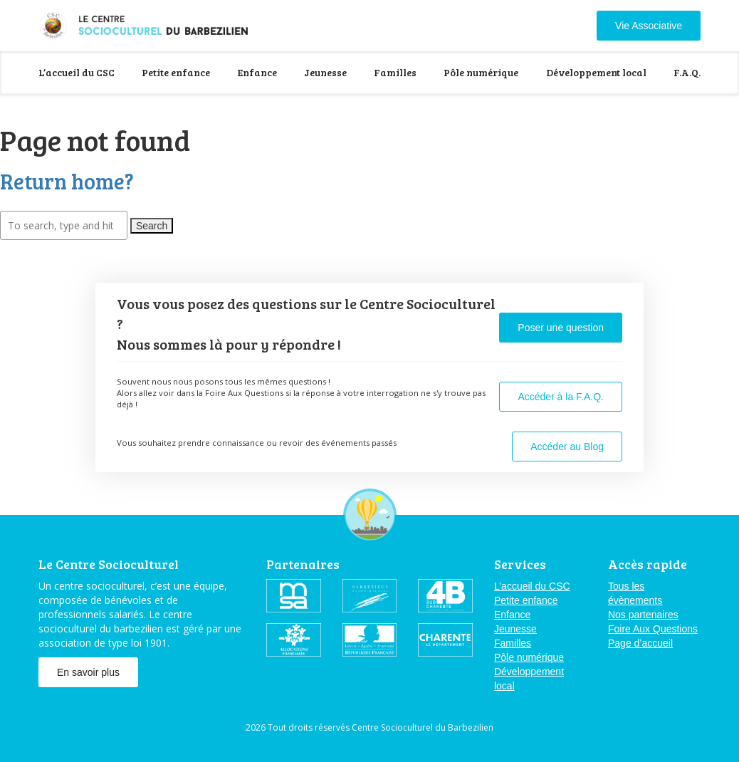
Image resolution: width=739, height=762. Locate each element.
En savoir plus (88, 672)
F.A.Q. (687, 72)
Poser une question (561, 327)
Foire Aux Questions (653, 629)
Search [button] (151, 225)
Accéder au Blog (567, 446)
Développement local (596, 72)
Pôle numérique (481, 72)
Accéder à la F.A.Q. (561, 396)
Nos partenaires (643, 614)
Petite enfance (176, 72)
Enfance (257, 72)
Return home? (67, 181)
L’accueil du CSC (76, 72)
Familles (395, 72)
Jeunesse (325, 72)
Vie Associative (648, 25)
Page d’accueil (640, 643)
